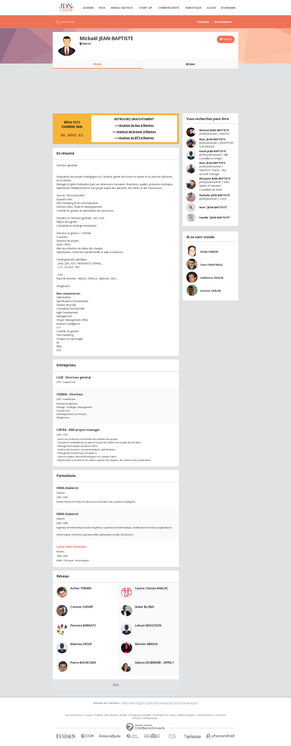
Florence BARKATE (83, 625)
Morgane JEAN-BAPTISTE (214, 178)
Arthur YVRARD (80, 588)
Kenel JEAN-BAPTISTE (212, 151)
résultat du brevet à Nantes (136, 132)
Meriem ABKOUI (146, 644)
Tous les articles (204, 715)
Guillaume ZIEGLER (211, 277)
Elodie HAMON (209, 251)
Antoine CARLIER (210, 290)
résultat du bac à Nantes (136, 125)
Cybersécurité (168, 7)
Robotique (193, 7)
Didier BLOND (144, 607)
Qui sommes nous (74, 715)
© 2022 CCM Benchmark (146, 718)
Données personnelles (140, 715)
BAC (63, 135)
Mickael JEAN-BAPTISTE (214, 130)
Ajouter (227, 39)
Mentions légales (186, 715)
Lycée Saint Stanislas (71, 547)
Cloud (211, 7)
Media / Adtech (122, 7)
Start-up (145, 7)
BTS (81, 135)
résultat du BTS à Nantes (136, 138)
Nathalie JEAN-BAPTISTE (214, 195)
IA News (88, 7)
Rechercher (68, 22)
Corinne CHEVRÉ (81, 607)
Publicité (99, 715)
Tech (101, 7)
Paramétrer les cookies (164, 715)
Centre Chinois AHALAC (151, 588)
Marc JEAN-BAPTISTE (212, 139)
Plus (116, 684)
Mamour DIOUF (81, 644)
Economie (228, 7)
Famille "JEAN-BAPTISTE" (214, 217)
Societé (123, 715)
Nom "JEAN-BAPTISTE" (213, 207)
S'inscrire (203, 22)
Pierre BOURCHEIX (83, 663)
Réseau (190, 64)
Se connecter (223, 22)
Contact (89, 715)
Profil (97, 64)
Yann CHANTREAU (211, 264)
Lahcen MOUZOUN (148, 625)
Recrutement (111, 715)
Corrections (220, 715)
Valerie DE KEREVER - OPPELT (154, 663)
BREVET (72, 135)
